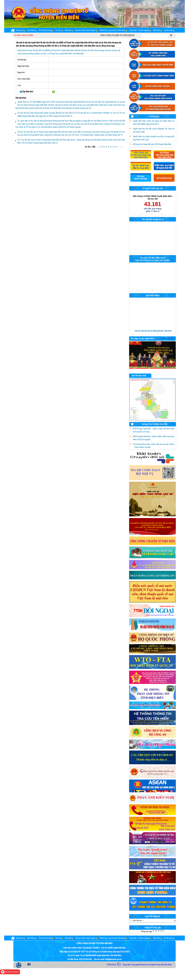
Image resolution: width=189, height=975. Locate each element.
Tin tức (58, 30)
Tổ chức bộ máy (45, 30)
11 (117, 147)
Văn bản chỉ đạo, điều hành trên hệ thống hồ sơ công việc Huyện (152, 259)
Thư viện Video (153, 295)
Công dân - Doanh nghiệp (139, 30)
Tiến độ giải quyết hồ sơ (152, 219)
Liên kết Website (152, 916)
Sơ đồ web (168, 30)
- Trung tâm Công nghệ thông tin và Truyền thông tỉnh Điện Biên (144, 964)
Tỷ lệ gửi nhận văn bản (152, 188)
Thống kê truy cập (152, 928)
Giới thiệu (31, 30)
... (97, 147)
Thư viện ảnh (168, 339)
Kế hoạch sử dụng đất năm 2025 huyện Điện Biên (152, 144)
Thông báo (145, 117)
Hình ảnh (156, 30)
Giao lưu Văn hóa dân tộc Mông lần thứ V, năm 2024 (153, 331)
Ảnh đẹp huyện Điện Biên (142, 339)
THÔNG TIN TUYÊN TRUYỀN (149, 424)
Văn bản (68, 30)
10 (114, 147)
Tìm (171, 35)
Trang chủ (17, 30)
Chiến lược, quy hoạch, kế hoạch (112, 30)
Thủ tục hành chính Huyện (85, 30)
